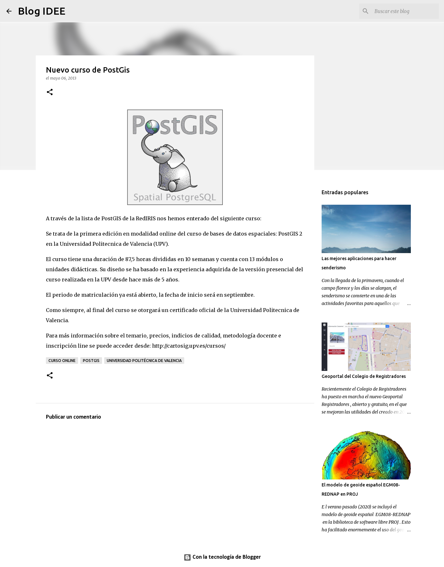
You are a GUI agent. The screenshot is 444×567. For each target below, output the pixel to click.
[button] (50, 92)
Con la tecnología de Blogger (222, 557)
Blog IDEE (41, 11)
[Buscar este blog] (405, 11)
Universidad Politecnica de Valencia (106, 244)
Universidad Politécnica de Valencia (144, 360)
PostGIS (288, 233)
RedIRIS (146, 218)
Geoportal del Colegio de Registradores (364, 376)
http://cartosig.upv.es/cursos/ (189, 346)
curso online (62, 360)
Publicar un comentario (73, 417)
